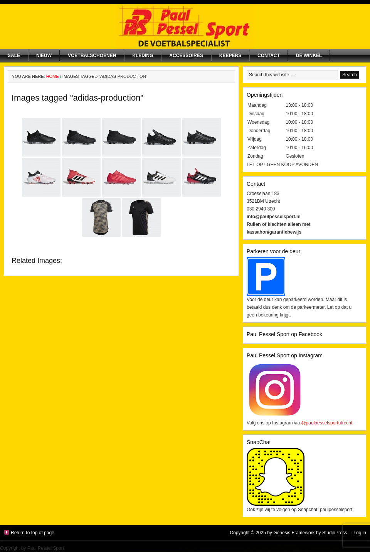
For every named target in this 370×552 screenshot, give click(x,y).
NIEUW (44, 55)
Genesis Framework (293, 532)
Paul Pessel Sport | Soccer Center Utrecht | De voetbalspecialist (185, 26)
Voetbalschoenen (92, 55)
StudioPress (334, 532)
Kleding (142, 55)
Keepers (230, 55)
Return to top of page (32, 532)
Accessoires (186, 55)
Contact (268, 55)
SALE (14, 55)
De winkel (309, 55)
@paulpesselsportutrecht (326, 423)
